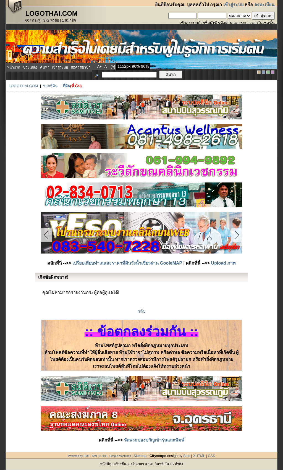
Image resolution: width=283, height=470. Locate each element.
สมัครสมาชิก (81, 67)
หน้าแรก (13, 67)
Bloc (186, 456)
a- (106, 66)
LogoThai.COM (23, 86)
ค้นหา (44, 67)
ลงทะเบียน (264, 4)
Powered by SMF (79, 456)
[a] (113, 66)
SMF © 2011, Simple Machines (111, 456)
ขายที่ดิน (50, 86)
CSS (211, 456)
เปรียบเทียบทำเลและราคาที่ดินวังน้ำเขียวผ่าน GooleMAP (127, 263)
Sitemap (140, 456)
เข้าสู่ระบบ (233, 4)
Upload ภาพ (223, 263)
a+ (99, 66)
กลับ (141, 311)
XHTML (199, 456)
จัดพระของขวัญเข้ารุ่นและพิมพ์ (154, 440)
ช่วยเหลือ (30, 67)
